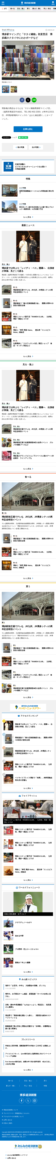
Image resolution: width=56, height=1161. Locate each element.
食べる (12, 8)
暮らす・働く (36, 8)
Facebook (21, 1100)
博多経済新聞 (28, 3)
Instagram (34, 1100)
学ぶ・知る (47, 8)
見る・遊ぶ (20, 8)
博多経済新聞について (10, 1110)
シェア (14, 137)
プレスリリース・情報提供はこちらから (16, 1113)
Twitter (28, 1100)
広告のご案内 (7, 1123)
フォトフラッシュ (8, 30)
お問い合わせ (7, 1120)
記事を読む (28, 129)
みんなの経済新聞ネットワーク (28, 1146)
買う (28, 8)
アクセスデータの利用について (13, 1116)
